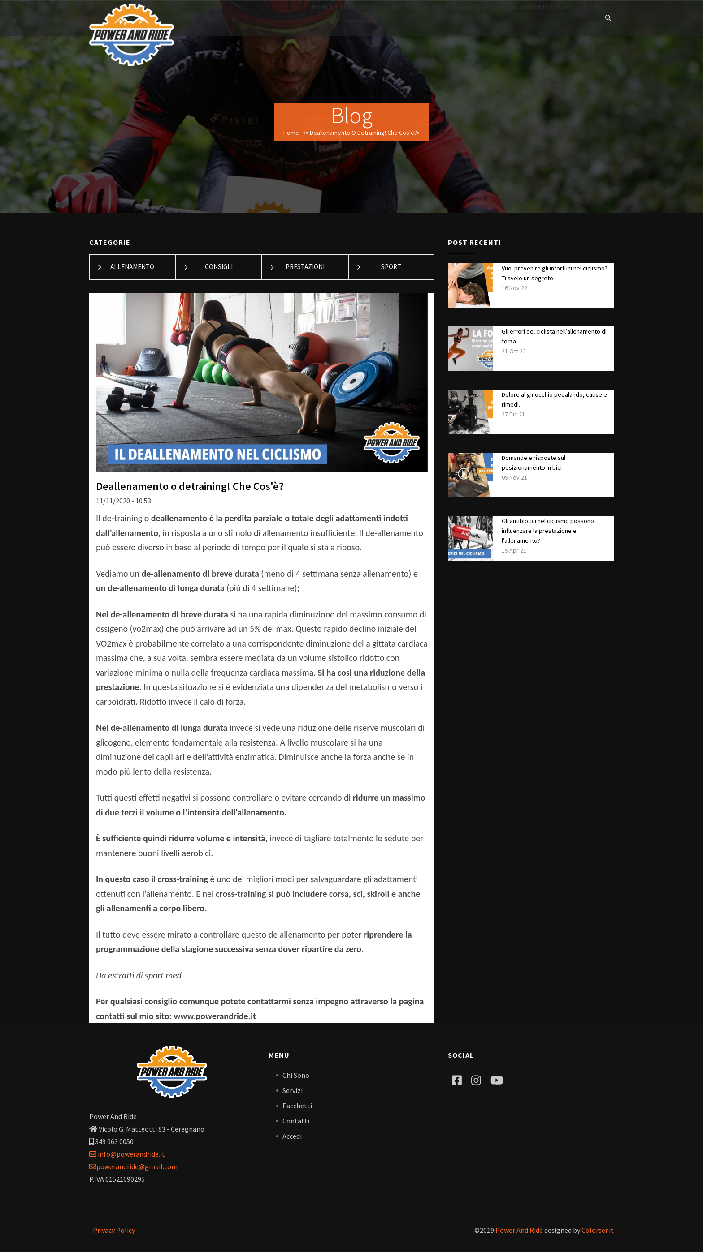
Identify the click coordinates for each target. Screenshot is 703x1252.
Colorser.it (597, 1230)
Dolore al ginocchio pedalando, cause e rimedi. (554, 399)
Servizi (310, 18)
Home (243, 18)
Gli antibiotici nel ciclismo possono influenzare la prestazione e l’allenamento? (548, 531)
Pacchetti (347, 18)
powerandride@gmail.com (133, 1166)
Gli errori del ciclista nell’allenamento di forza (554, 336)
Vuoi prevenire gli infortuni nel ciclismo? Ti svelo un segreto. (555, 273)
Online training (423, 18)
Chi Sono (275, 18)
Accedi (585, 18)
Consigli (219, 266)
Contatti (550, 18)
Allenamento (132, 266)
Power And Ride (519, 1230)
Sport (391, 266)
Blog (381, 18)
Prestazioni (305, 266)
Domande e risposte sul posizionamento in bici (533, 463)
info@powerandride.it (127, 1153)
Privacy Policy (114, 1230)
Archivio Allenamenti (492, 18)
